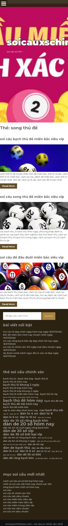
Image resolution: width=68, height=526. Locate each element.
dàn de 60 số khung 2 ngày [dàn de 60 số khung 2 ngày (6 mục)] (19, 441)
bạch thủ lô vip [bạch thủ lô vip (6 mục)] (48, 394)
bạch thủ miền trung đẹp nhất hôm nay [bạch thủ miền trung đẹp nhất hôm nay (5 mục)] (20, 397)
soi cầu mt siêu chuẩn (16, 511)
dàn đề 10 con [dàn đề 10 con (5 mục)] (9, 455)
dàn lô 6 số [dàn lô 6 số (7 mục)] (27, 451)
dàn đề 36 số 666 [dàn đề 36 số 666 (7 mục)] (29, 454)
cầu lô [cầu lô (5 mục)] (5, 414)
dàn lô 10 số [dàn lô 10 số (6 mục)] (43, 451)
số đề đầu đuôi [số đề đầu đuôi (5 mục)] (41, 458)
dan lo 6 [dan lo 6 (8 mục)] (46, 413)
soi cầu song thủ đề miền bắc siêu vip (32, 197)
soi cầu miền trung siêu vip (18, 505)
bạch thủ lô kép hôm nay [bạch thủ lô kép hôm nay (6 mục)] (17, 388)
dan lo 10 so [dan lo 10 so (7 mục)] (28, 417)
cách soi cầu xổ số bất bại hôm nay (23, 481)
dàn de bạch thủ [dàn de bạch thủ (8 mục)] (16, 447)
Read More (8, 186)
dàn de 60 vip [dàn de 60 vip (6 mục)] (36, 444)
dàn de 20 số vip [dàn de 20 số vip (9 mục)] (18, 430)
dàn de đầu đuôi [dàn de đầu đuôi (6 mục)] (40, 448)
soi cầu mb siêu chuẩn (16, 496)
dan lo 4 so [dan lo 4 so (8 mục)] (29, 413)
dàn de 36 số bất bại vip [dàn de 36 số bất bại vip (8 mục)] (22, 434)
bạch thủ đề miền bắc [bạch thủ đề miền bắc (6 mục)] (16, 407)
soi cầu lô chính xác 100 (16, 493)
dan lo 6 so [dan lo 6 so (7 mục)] (10, 417)
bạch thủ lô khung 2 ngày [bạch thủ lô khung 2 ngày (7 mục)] (21, 384)
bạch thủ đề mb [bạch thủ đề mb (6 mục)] (53, 401)
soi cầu (7, 490)
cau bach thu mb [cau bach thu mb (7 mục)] (51, 410)
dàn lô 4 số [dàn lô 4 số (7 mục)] (10, 451)
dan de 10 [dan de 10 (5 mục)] (14, 414)
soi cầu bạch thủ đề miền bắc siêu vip (32, 139)
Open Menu (3, 3)
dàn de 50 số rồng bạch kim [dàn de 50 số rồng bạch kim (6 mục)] (19, 437)
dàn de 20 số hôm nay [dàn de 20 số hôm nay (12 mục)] (28, 423)
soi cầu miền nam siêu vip (18, 502)
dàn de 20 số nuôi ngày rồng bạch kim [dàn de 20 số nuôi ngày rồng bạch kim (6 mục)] (26, 427)
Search (49, 316)
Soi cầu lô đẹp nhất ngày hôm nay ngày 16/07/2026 (32, 331)
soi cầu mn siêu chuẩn (16, 508)
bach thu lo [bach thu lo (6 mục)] (9, 378)
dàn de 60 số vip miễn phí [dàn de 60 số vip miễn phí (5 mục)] (48, 441)
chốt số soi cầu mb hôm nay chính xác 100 (27, 484)
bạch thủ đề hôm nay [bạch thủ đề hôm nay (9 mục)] (23, 400)
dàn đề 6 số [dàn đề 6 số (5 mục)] (57, 451)
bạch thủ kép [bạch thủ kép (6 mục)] (25, 378)
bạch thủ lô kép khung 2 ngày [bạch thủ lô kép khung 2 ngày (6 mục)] (21, 391)
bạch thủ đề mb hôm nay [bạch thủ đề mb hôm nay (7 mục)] (20, 404)
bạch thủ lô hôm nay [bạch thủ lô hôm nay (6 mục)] (15, 381)
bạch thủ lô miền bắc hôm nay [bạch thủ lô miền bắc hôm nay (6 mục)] (21, 394)
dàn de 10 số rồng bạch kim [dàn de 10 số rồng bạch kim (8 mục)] (25, 420)
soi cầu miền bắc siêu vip (17, 499)
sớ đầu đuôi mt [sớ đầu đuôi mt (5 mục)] (55, 458)
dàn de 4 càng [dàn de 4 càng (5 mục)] (44, 417)
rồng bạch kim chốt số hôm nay (21, 487)
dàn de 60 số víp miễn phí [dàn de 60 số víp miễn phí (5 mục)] (14, 445)
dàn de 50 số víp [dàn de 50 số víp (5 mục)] (45, 438)
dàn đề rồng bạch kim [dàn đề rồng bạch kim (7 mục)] (18, 458)
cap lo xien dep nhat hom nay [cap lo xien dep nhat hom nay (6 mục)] (20, 410)
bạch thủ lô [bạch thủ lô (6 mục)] (41, 378)
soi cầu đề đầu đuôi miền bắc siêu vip (32, 257)
